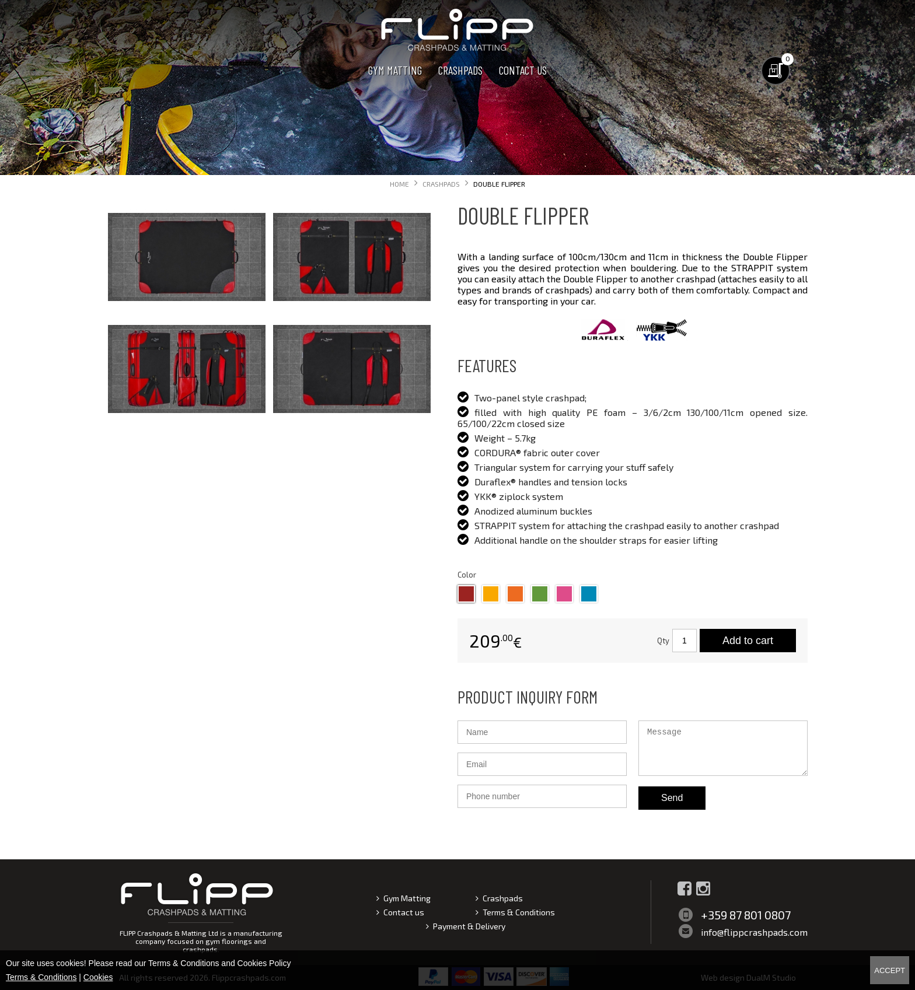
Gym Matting (395, 70)
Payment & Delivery (469, 926)
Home (399, 184)
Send (672, 798)
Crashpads (460, 70)
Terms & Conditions (519, 912)
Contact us (523, 70)
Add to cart (747, 640)
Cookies (98, 977)
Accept (889, 970)
